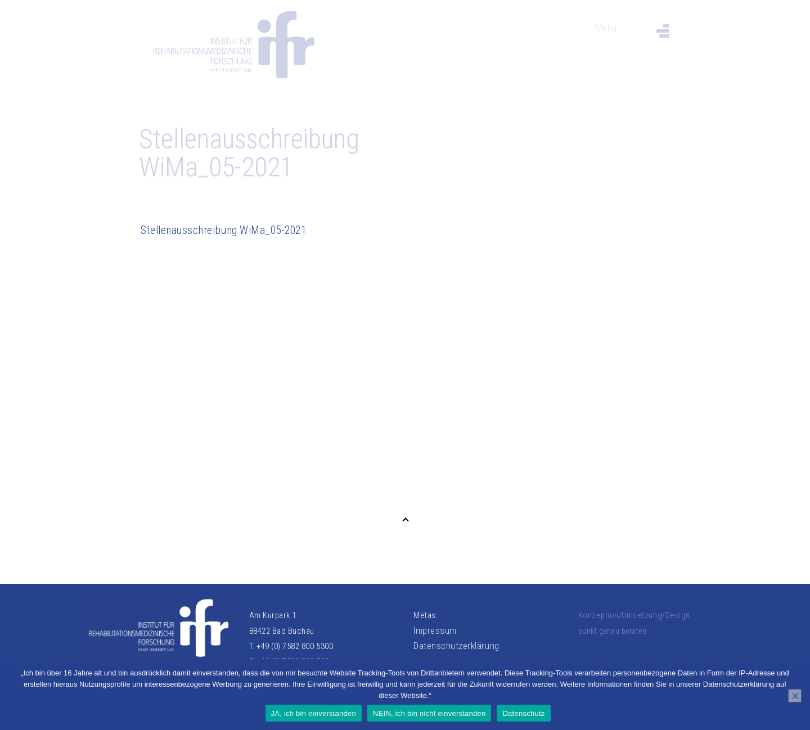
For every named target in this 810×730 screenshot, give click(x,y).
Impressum (435, 630)
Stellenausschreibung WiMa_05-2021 (223, 230)
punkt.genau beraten (612, 631)
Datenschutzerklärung (456, 646)
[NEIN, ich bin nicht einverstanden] (795, 695)
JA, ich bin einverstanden (314, 713)
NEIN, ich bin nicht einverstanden (429, 713)
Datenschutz (523, 713)
